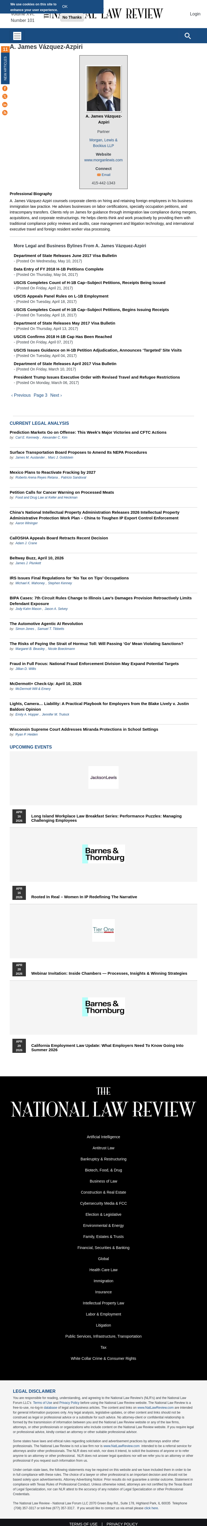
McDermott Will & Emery (33, 689)
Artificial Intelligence (103, 1137)
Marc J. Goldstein (60, 457)
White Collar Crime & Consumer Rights (103, 1358)
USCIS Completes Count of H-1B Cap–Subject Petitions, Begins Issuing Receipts (91, 309)
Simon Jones (24, 629)
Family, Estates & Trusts (103, 1236)
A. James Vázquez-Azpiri (103, 119)
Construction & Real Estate (103, 1192)
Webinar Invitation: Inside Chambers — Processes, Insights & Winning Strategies (109, 973)
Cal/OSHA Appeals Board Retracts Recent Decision (59, 538)
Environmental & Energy (103, 1225)
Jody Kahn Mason (28, 609)
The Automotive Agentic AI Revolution (46, 623)
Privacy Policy (69, 1403)
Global (103, 1259)
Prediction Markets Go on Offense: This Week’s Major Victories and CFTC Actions (88, 432)
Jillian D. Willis (25, 669)
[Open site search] (187, 35)
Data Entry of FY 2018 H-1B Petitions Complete (59, 269)
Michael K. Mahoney (30, 583)
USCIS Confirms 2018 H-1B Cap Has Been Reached (63, 336)
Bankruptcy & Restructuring (103, 1159)
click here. (151, 1508)
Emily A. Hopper (27, 714)
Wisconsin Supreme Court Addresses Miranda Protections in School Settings (84, 729)
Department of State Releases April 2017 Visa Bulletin (65, 363)
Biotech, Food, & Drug (103, 1170)
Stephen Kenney (60, 583)
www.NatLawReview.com (155, 1408)
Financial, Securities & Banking (104, 1247)
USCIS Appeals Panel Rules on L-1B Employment (61, 296)
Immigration (103, 1281)
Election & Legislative (103, 1214)
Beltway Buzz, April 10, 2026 (37, 558)
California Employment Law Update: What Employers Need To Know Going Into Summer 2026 (107, 1047)
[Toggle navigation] (17, 36)
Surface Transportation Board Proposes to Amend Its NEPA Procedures (78, 452)
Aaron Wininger (26, 523)
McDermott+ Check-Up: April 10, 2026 (46, 683)
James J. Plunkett (28, 563)
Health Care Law (103, 1270)
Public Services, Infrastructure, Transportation (103, 1336)
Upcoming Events (31, 747)
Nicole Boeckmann (61, 649)
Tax (103, 1347)
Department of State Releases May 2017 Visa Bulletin (64, 323)
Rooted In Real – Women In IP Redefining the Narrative (84, 897)
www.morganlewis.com (103, 160)
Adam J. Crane (26, 543)
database (50, 1408)
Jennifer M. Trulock (55, 714)
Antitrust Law (104, 1148)
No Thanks (72, 17)
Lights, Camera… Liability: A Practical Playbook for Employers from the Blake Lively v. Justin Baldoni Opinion (99, 706)
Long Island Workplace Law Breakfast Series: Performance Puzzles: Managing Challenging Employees (106, 818)
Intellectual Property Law (103, 1303)
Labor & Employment (103, 1314)
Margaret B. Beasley (30, 649)
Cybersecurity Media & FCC (103, 1203)
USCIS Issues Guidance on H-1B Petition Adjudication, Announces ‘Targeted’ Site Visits (98, 350)
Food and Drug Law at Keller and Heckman (46, 497)
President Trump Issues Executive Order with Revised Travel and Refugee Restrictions (97, 377)
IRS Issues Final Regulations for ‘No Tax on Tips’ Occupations (69, 578)
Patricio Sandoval (73, 477)
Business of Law (103, 1181)
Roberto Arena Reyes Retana (36, 477)
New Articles (5, 68)
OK (65, 6)
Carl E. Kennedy (27, 437)
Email (106, 175)
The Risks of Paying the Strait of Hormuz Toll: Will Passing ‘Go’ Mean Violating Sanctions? (96, 643)
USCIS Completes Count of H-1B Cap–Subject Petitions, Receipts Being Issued (89, 282)
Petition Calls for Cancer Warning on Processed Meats (62, 492)
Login (195, 14)
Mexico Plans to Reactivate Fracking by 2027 (52, 472)
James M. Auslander (30, 457)
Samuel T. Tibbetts (50, 629)
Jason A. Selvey (56, 609)
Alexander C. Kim (54, 437)
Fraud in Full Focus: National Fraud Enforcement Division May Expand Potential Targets (94, 663)
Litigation (103, 1325)
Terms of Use (42, 1403)
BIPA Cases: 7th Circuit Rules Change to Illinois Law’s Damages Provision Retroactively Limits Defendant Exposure (101, 601)
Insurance (103, 1292)
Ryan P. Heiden (26, 734)
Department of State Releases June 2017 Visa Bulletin (65, 255)
